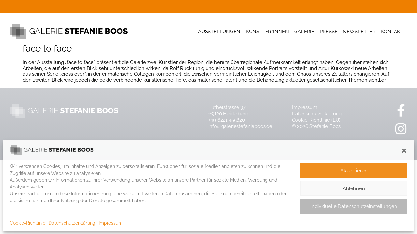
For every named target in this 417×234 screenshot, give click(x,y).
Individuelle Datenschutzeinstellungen (353, 206)
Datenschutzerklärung (72, 223)
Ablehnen (354, 188)
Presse (329, 31)
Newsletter (359, 31)
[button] (404, 151)
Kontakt (392, 31)
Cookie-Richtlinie (27, 223)
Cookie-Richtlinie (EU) (316, 120)
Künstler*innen (267, 31)
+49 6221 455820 (226, 120)
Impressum (110, 223)
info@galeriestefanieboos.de (240, 126)
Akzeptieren (353, 171)
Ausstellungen (219, 31)
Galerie (304, 31)
